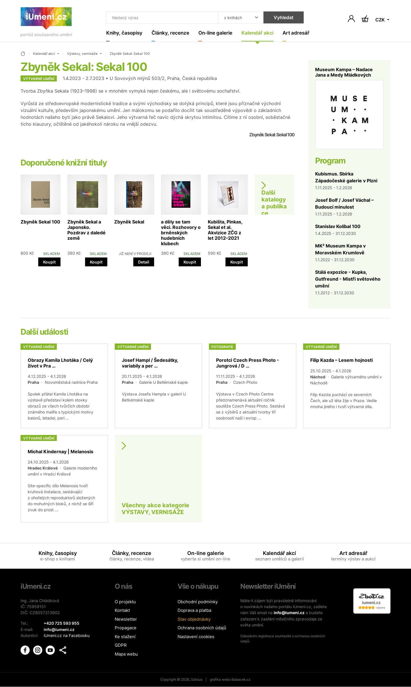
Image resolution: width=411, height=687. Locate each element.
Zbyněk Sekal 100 (40, 222)
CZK (380, 20)
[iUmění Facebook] (26, 649)
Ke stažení (125, 636)
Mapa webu (126, 654)
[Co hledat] (160, 18)
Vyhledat (280, 18)
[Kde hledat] (237, 18)
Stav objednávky (194, 619)
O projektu (125, 601)
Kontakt (122, 610)
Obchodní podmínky (198, 601)
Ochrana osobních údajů (202, 628)
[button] (62, 649)
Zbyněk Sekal (129, 222)
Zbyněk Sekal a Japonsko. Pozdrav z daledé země (86, 230)
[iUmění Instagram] (38, 649)
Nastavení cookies (196, 636)
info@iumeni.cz (289, 612)
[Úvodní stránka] (46, 23)
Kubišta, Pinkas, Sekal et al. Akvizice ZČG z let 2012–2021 (225, 230)
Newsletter (126, 619)
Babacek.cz (241, 680)
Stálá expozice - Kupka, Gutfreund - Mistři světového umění (347, 279)
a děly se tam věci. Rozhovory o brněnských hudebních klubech (181, 233)
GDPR (121, 645)
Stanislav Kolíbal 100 (337, 226)
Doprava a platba (194, 610)
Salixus (196, 680)
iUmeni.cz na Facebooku (67, 635)
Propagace (125, 628)
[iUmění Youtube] (51, 649)
